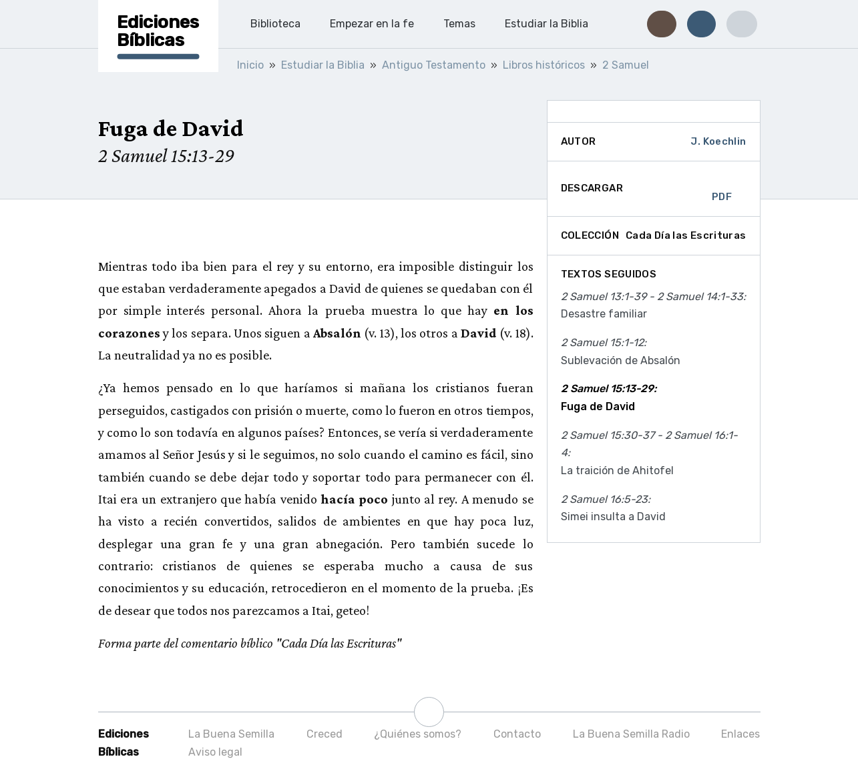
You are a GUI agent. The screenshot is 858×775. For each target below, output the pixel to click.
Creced (324, 734)
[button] (661, 24)
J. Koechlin (718, 141)
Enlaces (740, 734)
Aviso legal (215, 752)
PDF (722, 189)
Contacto (517, 734)
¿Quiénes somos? (417, 734)
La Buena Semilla (231, 734)
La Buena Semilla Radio (631, 734)
